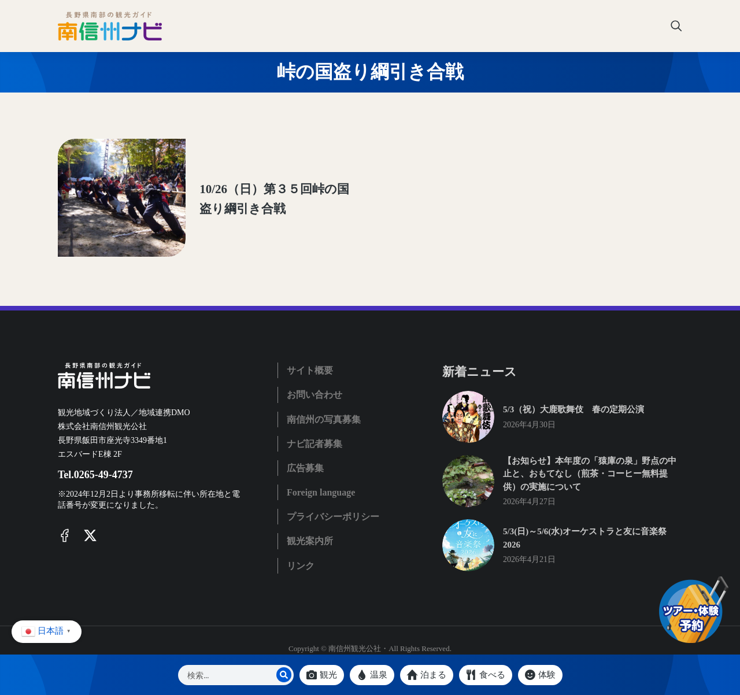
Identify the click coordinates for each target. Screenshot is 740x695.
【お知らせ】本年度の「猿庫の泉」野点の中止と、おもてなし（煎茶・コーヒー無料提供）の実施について (589, 439)
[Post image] (101, 182)
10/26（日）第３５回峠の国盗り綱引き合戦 (255, 181)
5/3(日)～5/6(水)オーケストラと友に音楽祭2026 (585, 504)
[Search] (283, 674)
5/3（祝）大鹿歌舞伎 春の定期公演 (573, 375)
